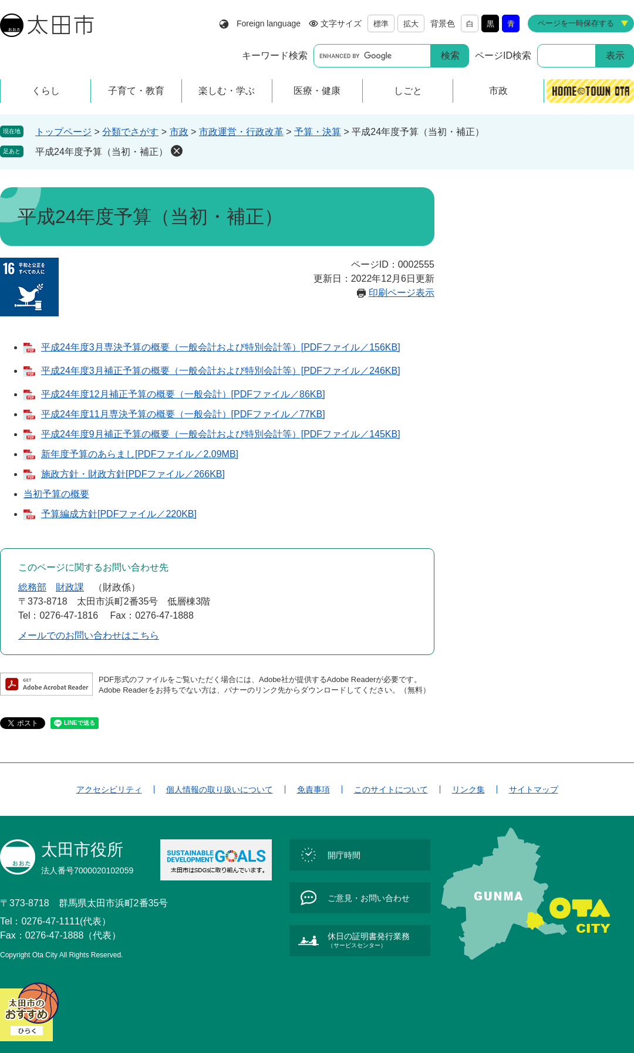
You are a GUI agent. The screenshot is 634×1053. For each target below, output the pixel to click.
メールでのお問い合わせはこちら (88, 635)
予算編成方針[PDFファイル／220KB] (119, 514)
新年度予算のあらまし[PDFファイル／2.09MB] (139, 454)
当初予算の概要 (56, 494)
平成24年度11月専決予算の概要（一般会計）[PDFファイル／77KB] (183, 414)
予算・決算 (317, 132)
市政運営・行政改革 (241, 132)
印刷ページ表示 (401, 293)
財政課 (70, 587)
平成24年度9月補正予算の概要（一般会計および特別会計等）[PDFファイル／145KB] (220, 434)
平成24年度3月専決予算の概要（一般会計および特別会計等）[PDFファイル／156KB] (220, 347)
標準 (381, 23)
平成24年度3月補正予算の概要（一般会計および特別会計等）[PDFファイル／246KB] (220, 371)
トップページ (63, 132)
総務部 (32, 587)
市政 (179, 132)
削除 (177, 151)
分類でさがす (130, 132)
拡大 (411, 23)
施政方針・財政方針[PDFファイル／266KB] (133, 474)
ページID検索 (503, 55)
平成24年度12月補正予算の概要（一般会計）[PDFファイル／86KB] (183, 394)
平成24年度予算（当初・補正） (101, 152)
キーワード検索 (275, 55)
